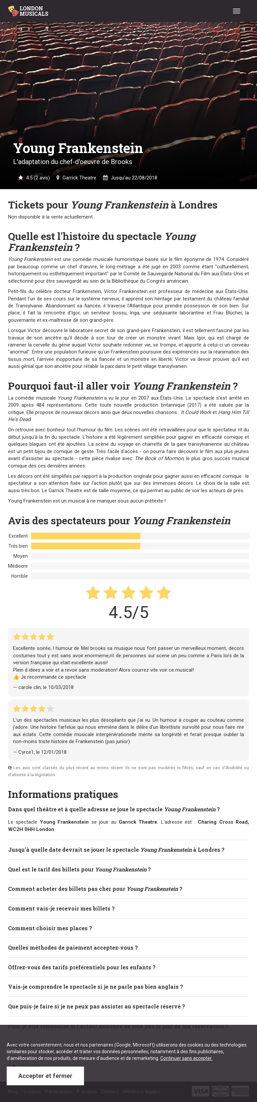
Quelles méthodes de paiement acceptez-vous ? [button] (73, 947)
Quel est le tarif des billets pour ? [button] (79, 869)
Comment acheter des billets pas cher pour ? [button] (95, 888)
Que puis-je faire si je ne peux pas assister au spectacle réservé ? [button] (96, 1006)
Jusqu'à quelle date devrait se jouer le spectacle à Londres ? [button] (116, 849)
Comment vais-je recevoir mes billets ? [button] (61, 908)
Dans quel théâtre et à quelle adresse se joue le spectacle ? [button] (114, 809)
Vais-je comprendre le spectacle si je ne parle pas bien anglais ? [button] (95, 986)
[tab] (128, 809)
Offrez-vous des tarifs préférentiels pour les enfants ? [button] (82, 967)
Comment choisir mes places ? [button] (50, 928)
